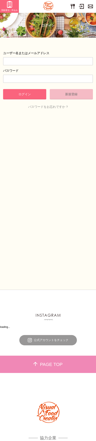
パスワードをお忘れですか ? (48, 106)
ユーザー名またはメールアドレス (26, 53)
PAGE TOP (47, 364)
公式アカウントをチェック (48, 340)
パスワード (11, 70)
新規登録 (71, 94)
